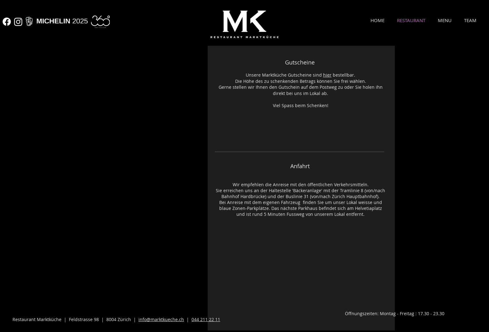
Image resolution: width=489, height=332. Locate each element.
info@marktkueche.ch (161, 319)
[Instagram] (18, 21)
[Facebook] (6, 21)
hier (327, 75)
